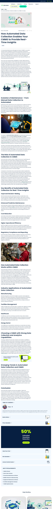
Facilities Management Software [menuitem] (33, 466)
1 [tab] (16, 445)
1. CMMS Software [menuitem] (39, 87)
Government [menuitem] (31, 485)
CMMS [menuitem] (42, 458)
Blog (5, 9)
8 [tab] (31, 445)
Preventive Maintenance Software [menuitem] (33, 461)
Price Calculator (14, 6)
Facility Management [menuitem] (45, 469)
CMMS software (24, 181)
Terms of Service (20, 495)
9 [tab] (33, 445)
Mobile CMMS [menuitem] (43, 486)
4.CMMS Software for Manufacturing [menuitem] (40, 95)
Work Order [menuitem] (43, 460)
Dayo (42, 15)
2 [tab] (18, 445)
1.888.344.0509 (43, 1)
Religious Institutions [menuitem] (33, 482)
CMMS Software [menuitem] (32, 458)
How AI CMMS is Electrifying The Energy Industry (37, 432)
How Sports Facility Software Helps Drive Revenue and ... (13, 432)
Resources (31, 4)
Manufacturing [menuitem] (31, 476)
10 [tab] (36, 445)
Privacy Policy (28, 495)
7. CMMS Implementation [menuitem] (41, 104)
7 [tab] (29, 445)
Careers (2, 477)
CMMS (2, 9)
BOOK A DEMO (23, 6)
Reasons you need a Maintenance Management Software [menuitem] (45, 481)
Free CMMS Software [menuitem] (45, 484)
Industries (19, 4)
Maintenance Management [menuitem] (43, 465)
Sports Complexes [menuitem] (32, 484)
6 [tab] (27, 445)
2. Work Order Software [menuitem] (41, 89)
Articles (43, 473)
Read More (22, 439)
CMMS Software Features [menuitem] (45, 478)
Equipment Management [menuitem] (45, 467)
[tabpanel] (13, 426)
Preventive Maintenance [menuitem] (45, 462)
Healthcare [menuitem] (31, 478)
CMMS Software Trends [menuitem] (45, 476)
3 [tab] (20, 445)
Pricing (25, 4)
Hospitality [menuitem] (31, 480)
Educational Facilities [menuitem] (33, 487)
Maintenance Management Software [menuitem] (33, 469)
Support (37, 4)
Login (51, 1)
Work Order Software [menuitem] (33, 463)
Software (13, 4)
